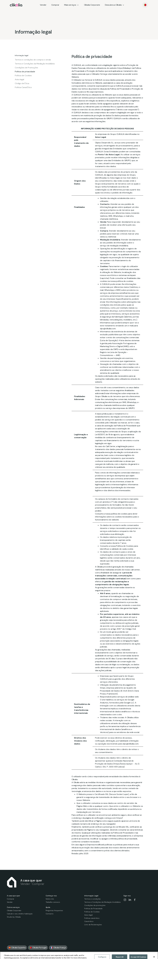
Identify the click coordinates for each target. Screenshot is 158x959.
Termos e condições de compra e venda (33, 60)
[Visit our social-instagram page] (124, 899)
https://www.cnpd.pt (123, 763)
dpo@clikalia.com (130, 743)
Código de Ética (22, 83)
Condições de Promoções (26, 67)
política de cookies (119, 513)
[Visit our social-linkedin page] (129, 899)
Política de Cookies (23, 75)
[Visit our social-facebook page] (134, 899)
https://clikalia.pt (124, 68)
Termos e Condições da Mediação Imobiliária (35, 63)
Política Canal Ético (23, 87)
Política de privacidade (25, 71)
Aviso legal (19, 79)
